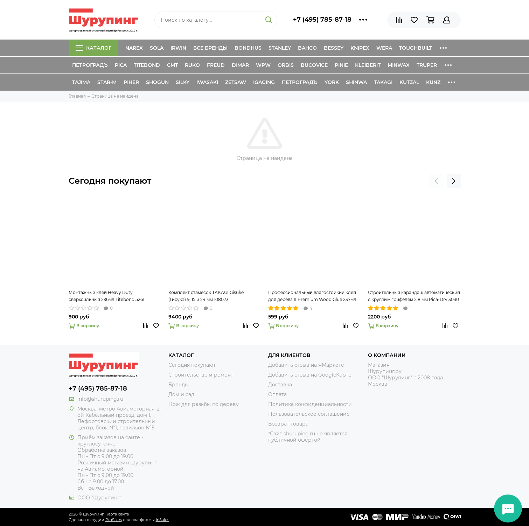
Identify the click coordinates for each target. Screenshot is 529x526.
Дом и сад (181, 394)
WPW (263, 65)
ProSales (113, 519)
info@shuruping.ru (100, 399)
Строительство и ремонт (200, 375)
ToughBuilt (415, 48)
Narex (134, 48)
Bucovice (314, 65)
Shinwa (356, 82)
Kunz (433, 82)
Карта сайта (117, 514)
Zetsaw (235, 82)
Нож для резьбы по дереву (203, 404)
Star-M (107, 82)
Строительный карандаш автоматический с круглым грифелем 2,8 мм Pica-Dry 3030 (414, 296)
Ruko (192, 65)
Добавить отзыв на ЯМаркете (306, 365)
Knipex (359, 48)
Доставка (280, 384)
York (332, 82)
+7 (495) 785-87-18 (322, 19)
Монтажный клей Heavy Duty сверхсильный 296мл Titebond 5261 (106, 296)
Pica (121, 65)
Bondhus (248, 48)
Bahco (307, 48)
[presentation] (436, 181)
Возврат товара (288, 424)
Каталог (93, 48)
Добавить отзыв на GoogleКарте (309, 375)
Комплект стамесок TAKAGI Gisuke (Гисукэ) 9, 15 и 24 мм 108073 (206, 296)
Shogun (157, 82)
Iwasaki (207, 82)
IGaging (264, 82)
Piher (131, 82)
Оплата (277, 394)
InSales (162, 519)
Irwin (178, 48)
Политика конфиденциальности (310, 404)
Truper (427, 65)
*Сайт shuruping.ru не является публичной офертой (307, 436)
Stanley (280, 48)
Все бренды (210, 48)
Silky (182, 82)
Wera (384, 48)
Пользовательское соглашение (309, 414)
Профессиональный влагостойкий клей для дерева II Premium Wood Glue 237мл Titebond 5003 (312, 296)
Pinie (341, 65)
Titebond (147, 65)
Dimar (240, 65)
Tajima (81, 82)
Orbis (286, 65)
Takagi (383, 82)
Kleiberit (368, 65)
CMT (172, 65)
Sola (156, 48)
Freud (216, 65)
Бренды (178, 384)
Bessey (333, 48)
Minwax (399, 65)
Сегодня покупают (110, 181)
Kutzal (409, 82)
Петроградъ (90, 65)
